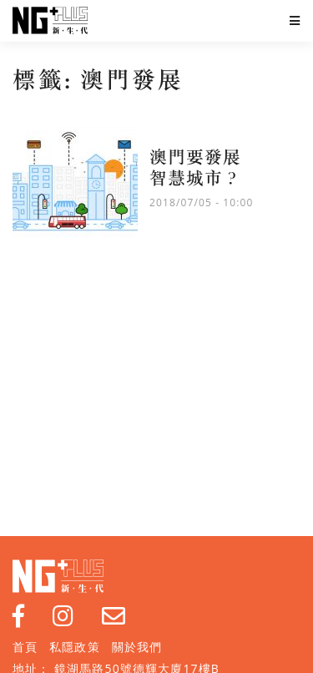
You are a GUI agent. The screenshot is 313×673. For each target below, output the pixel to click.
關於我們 (137, 647)
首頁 (25, 647)
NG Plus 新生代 (50, 21)
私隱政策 (74, 647)
